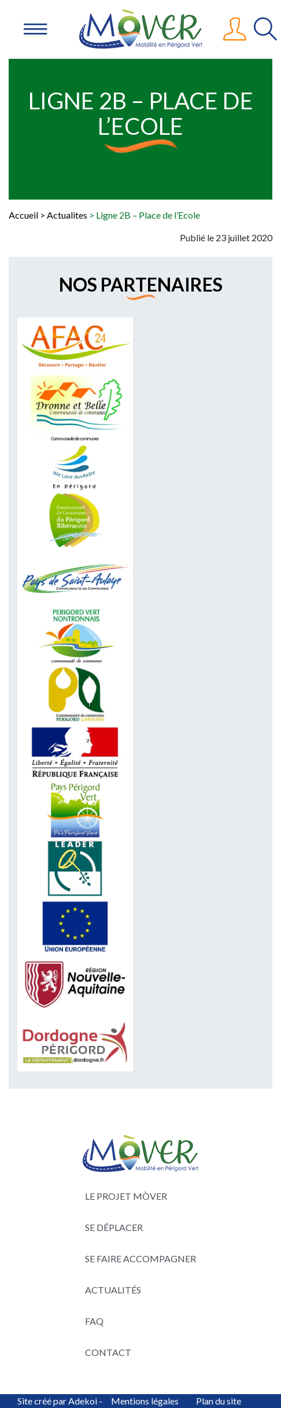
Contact (108, 1352)
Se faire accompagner (140, 1258)
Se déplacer (114, 1227)
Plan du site (218, 1400)
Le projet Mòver (126, 1195)
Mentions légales (145, 1400)
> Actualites (63, 214)
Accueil (23, 214)
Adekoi (82, 1400)
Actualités (113, 1289)
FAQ (94, 1320)
